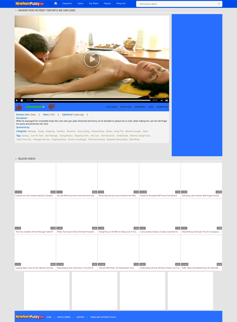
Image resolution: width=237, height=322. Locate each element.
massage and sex (41, 139)
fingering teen (82, 135)
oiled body (134, 139)
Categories (67, 3)
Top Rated (93, 3)
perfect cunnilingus (77, 139)
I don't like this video (51, 107)
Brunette (71, 131)
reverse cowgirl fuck (140, 135)
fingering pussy (59, 139)
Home (48, 317)
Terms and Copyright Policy (103, 317)
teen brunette (108, 135)
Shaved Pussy (98, 131)
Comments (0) (162, 107)
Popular (107, 3)
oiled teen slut (24, 139)
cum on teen (37, 135)
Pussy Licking (83, 131)
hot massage (51, 135)
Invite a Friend (63, 317)
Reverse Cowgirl (133, 131)
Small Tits (119, 131)
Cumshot (61, 131)
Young (41, 131)
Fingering (50, 131)
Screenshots (140, 107)
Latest (80, 3)
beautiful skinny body (117, 139)
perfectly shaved (97, 139)
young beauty (66, 135)
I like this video (19, 107)
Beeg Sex (121, 3)
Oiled (145, 131)
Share (150, 107)
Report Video (125, 107)
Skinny (109, 131)
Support (80, 317)
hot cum (95, 135)
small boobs (122, 135)
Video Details (111, 107)
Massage (32, 131)
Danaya (25, 135)
